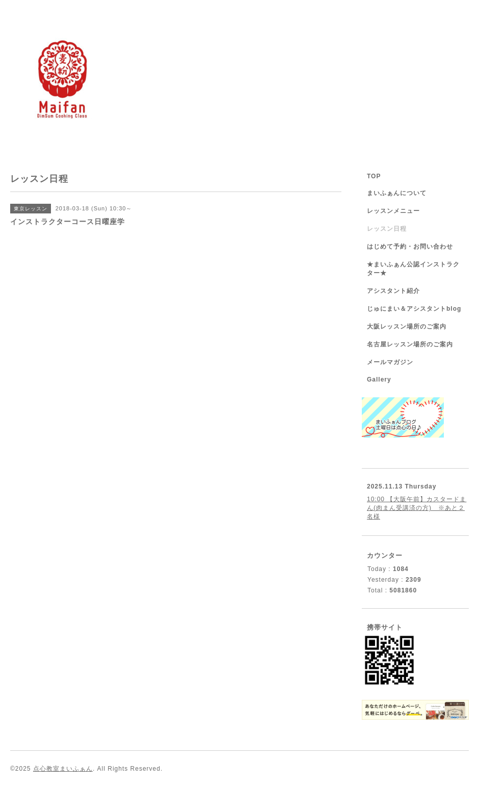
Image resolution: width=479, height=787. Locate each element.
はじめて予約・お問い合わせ (410, 246)
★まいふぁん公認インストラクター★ (413, 269)
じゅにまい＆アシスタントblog (414, 308)
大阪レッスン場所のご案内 (406, 326)
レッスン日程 (387, 228)
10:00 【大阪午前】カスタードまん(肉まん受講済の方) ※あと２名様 (416, 508)
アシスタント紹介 (393, 290)
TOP (374, 176)
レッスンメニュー (393, 210)
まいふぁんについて (397, 193)
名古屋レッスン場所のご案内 (410, 344)
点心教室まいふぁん (63, 768)
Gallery (379, 379)
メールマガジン (390, 362)
